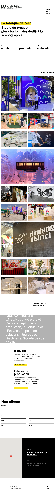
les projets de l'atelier (20, 387)
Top (3, 485)
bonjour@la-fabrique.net (15, 488)
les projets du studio (20, 364)
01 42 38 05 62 (13, 486)
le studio (39, 452)
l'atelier (39, 463)
